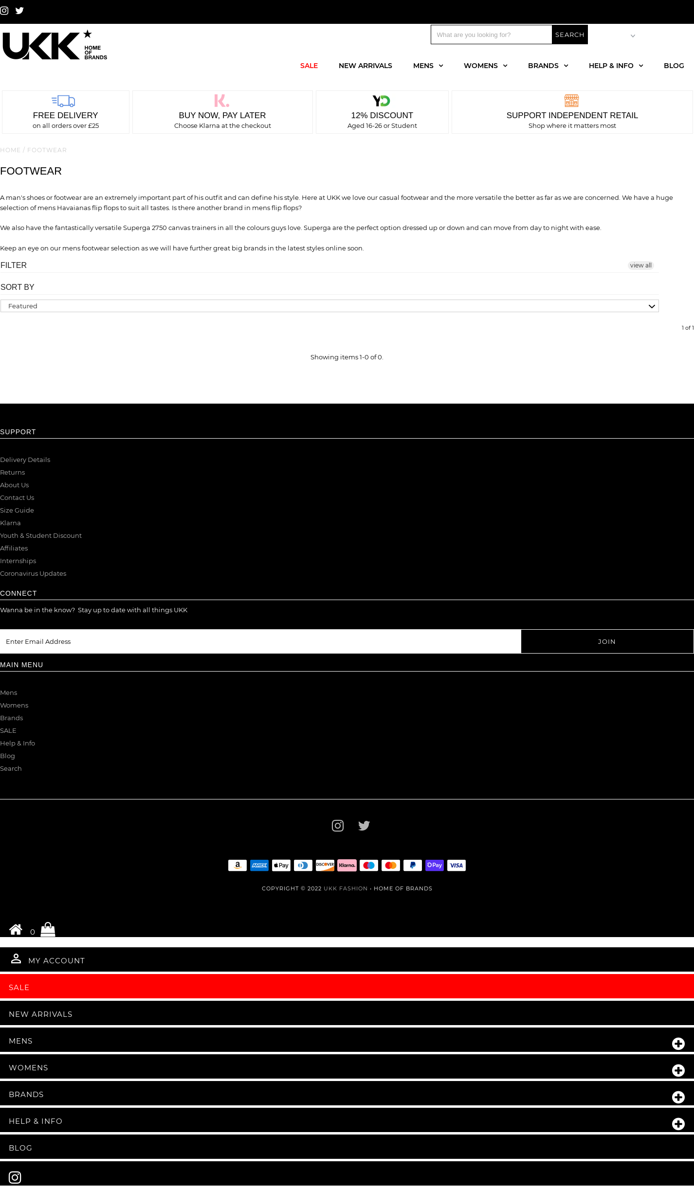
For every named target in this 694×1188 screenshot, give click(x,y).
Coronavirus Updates (33, 573)
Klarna (10, 523)
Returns (12, 472)
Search (11, 768)
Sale (309, 65)
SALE (8, 730)
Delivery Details (25, 459)
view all (641, 265)
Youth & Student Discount (41, 535)
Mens (423, 65)
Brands (543, 65)
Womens (481, 65)
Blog (674, 65)
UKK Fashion (346, 888)
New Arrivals (365, 65)
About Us (14, 485)
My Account (47, 958)
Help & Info (611, 65)
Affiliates (14, 548)
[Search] (491, 34)
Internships (18, 561)
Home (10, 150)
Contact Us (17, 497)
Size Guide (17, 510)
